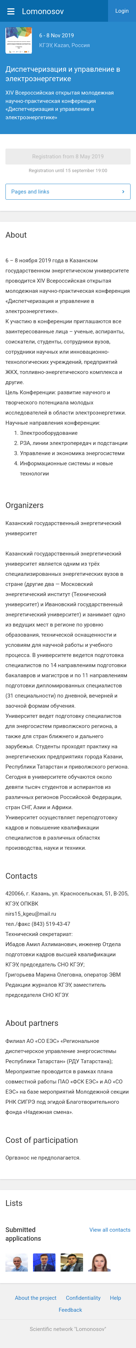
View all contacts (110, 1230)
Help (115, 1298)
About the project (36, 1298)
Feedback (70, 1310)
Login (122, 11)
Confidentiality (83, 1298)
